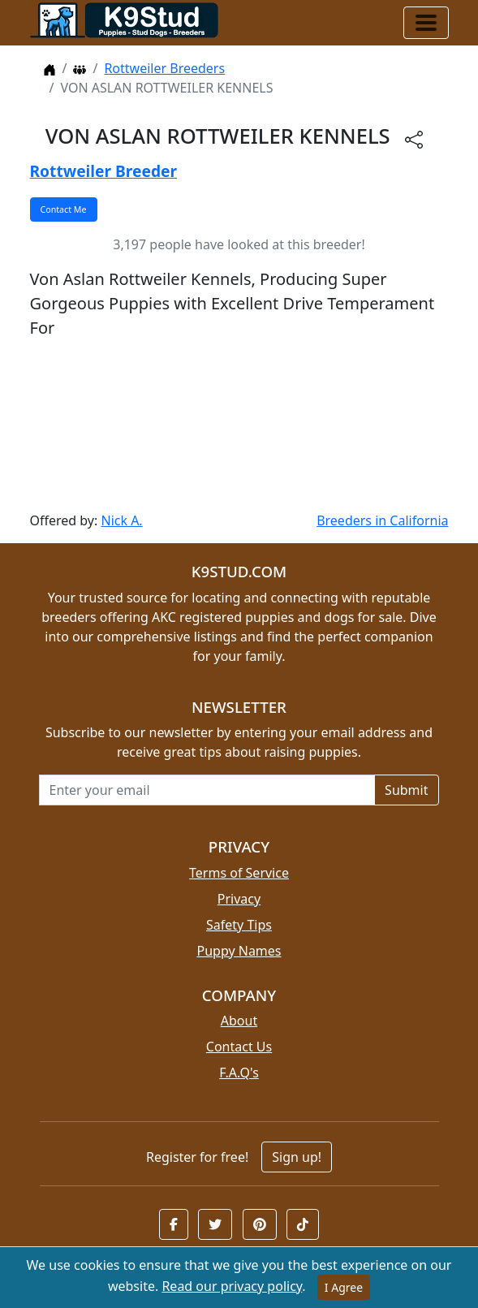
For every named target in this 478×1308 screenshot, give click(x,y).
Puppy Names (238, 951)
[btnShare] (414, 138)
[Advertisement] (239, 425)
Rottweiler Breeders (164, 68)
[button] (173, 1224)
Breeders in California (382, 520)
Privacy (239, 899)
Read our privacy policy (231, 1286)
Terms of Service (239, 873)
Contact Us (239, 1046)
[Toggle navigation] (426, 22)
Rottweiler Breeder (104, 171)
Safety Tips (239, 925)
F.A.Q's (239, 1072)
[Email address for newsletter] (207, 790)
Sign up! (296, 1157)
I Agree (344, 1287)
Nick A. (121, 520)
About (239, 1021)
